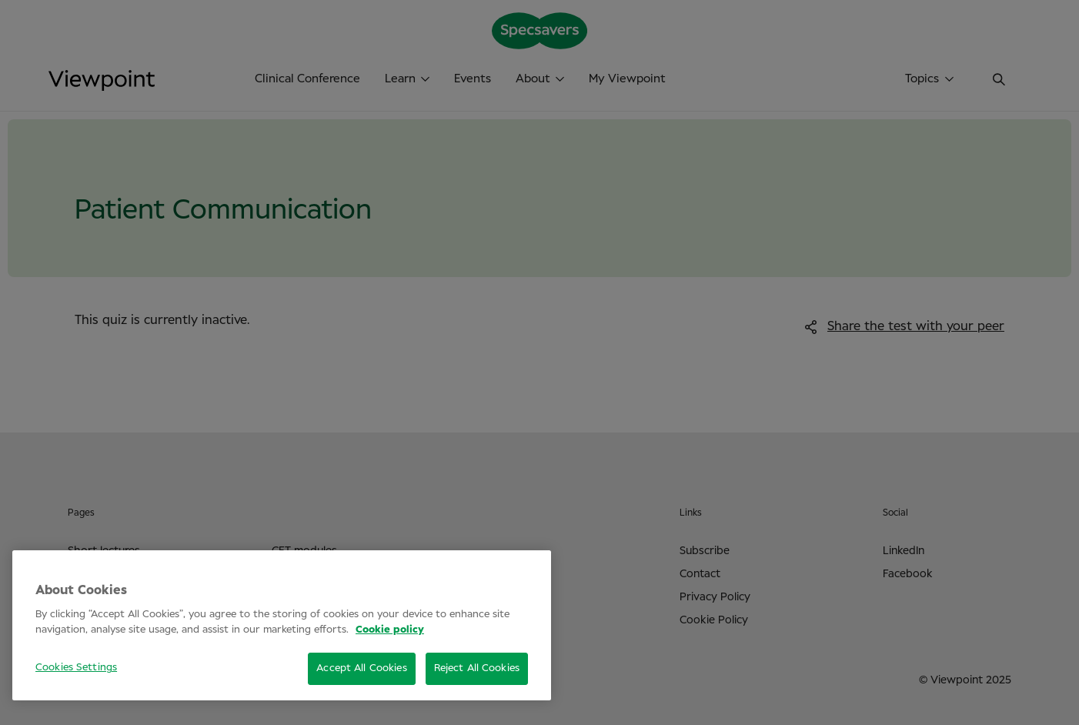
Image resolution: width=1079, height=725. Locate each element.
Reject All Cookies (476, 668)
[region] (281, 625)
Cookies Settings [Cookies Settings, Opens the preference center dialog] (76, 668)
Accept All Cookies (361, 668)
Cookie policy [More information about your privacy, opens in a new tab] (390, 630)
